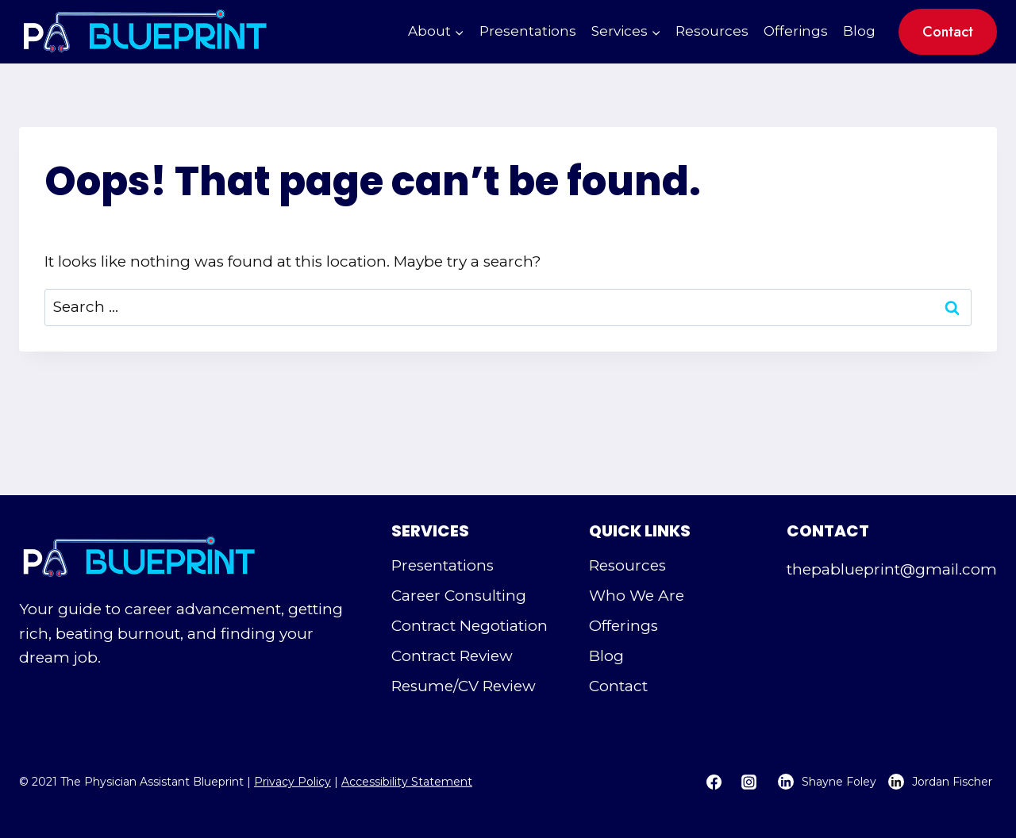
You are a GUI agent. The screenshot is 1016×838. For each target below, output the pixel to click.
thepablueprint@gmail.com (892, 569)
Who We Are (636, 595)
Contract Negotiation (469, 626)
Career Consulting (458, 595)
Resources (712, 31)
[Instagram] (748, 782)
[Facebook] (714, 782)
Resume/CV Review (463, 686)
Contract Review (452, 656)
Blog (859, 31)
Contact (947, 31)
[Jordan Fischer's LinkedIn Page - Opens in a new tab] (938, 781)
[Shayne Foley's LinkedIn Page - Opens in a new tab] (822, 781)
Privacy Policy (292, 782)
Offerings (796, 31)
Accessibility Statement (406, 782)
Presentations (527, 31)
